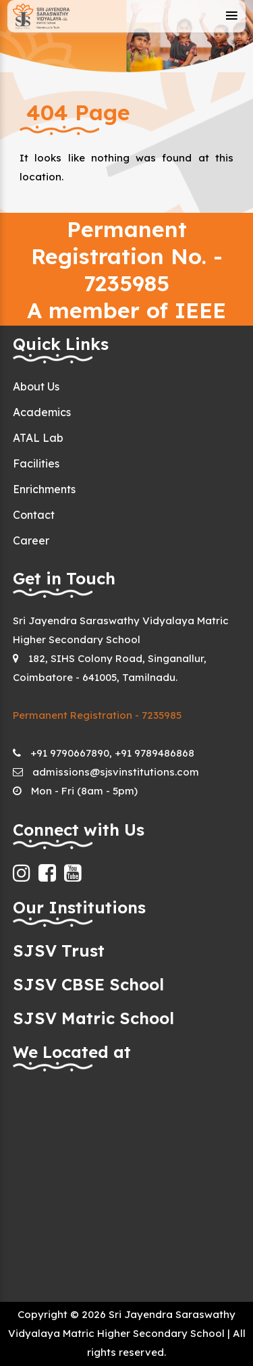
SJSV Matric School (93, 1018)
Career (31, 540)
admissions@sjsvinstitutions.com (115, 771)
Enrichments (44, 489)
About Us (36, 386)
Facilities (36, 463)
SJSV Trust (59, 950)
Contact (34, 515)
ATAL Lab (38, 438)
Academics (42, 412)
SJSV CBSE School (88, 984)
